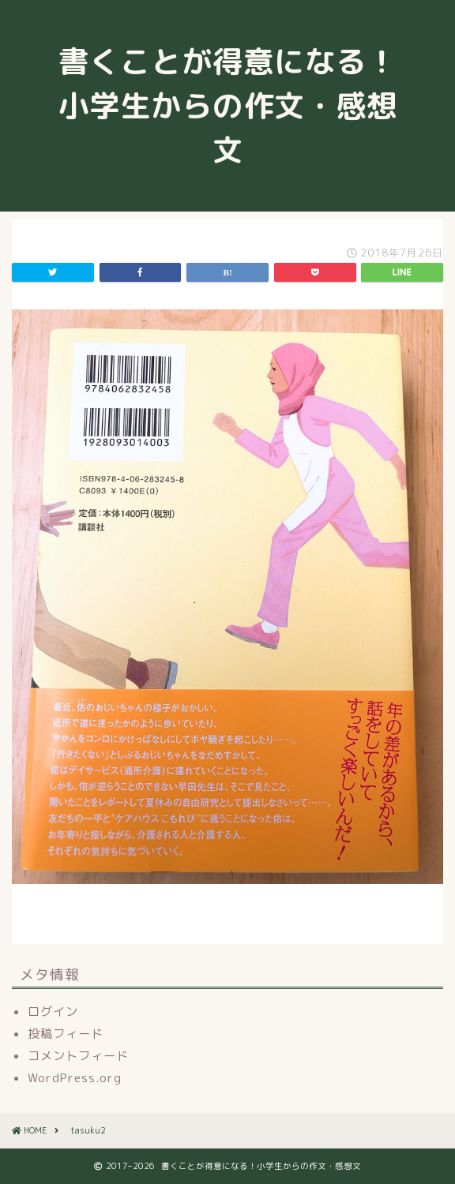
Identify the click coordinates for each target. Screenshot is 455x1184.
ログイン (53, 1011)
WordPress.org (75, 1078)
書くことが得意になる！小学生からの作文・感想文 (227, 106)
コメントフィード (78, 1055)
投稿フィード (65, 1033)
